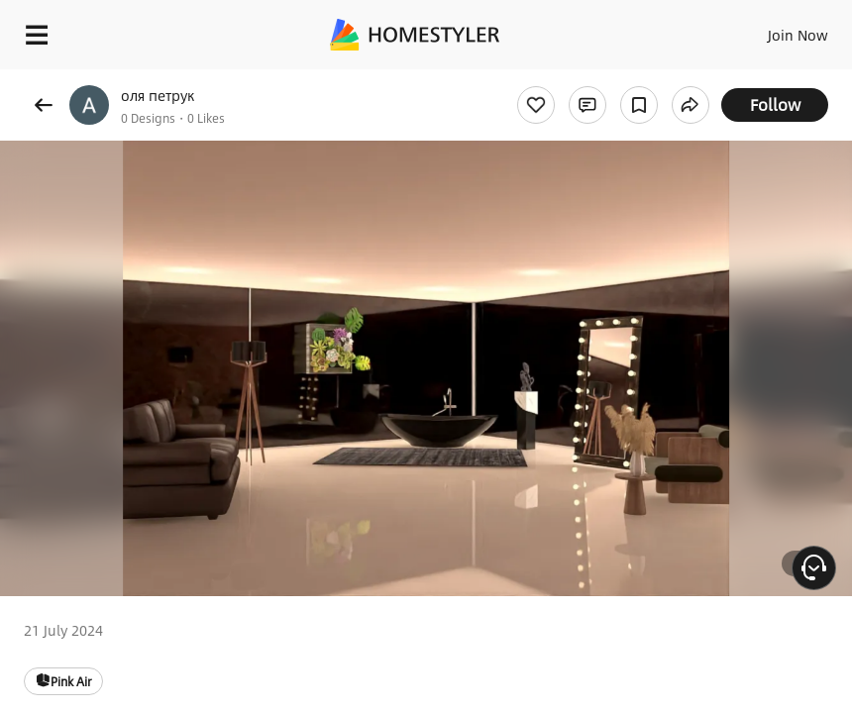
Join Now (798, 35)
